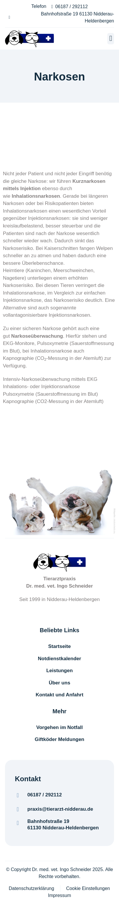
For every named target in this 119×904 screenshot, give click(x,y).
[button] (110, 38)
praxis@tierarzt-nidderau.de (60, 809)
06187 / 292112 (44, 795)
